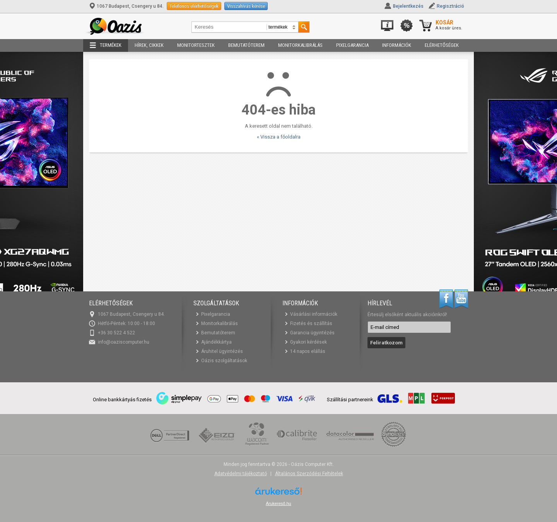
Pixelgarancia (352, 45)
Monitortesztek (196, 45)
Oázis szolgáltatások (224, 360)
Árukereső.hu (278, 503)
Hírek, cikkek (149, 45)
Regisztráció (450, 6)
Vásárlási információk (313, 314)
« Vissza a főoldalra (279, 137)
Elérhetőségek (442, 45)
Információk (396, 45)
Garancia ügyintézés (312, 332)
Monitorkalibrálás (300, 45)
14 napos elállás (307, 351)
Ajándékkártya (216, 342)
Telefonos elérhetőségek (194, 6)
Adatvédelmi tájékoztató (240, 473)
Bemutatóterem (246, 45)
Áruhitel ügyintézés (222, 351)
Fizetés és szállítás (311, 323)
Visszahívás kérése (246, 6)
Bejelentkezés (408, 6)
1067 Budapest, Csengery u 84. (127, 6)
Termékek (105, 45)
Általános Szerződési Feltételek (309, 473)
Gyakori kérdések (308, 342)
